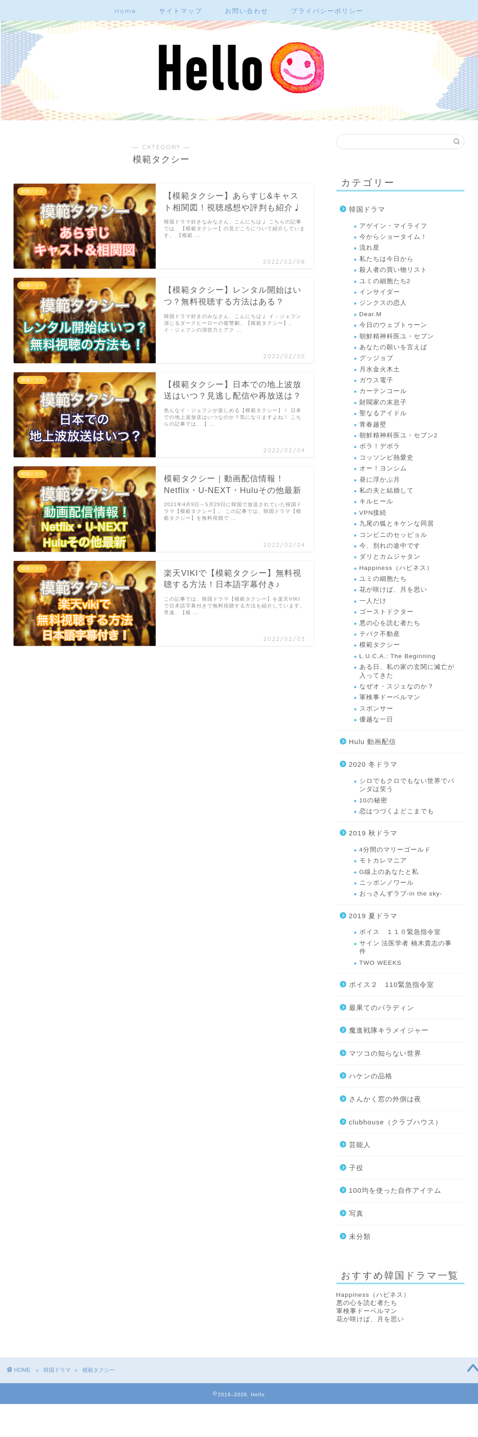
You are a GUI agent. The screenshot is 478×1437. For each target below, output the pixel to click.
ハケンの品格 (370, 1076)
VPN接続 (373, 512)
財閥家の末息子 (383, 402)
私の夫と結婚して (386, 490)
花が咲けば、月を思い (393, 589)
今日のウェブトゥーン (393, 325)
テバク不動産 (379, 634)
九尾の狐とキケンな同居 (396, 523)
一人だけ (373, 601)
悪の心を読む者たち (390, 623)
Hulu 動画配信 (372, 741)
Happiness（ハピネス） (396, 567)
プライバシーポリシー (327, 11)
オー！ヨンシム (383, 468)
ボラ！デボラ (379, 446)
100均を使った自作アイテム (395, 1190)
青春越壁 (373, 424)
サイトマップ (180, 11)
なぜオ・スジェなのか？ (396, 686)
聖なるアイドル (383, 413)
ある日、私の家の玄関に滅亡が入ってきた (406, 671)
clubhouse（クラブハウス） (395, 1122)
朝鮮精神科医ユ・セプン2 (398, 435)
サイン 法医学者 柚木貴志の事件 (405, 947)
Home (125, 11)
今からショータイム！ (393, 236)
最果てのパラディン (381, 1007)
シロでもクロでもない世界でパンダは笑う (406, 785)
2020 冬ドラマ (373, 764)
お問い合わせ (246, 11)
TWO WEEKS (380, 962)
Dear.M (370, 314)
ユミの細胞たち (383, 578)
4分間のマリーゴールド (395, 849)
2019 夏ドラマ (373, 916)
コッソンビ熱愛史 (386, 457)
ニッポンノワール (386, 882)
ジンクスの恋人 (383, 302)
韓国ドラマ (367, 209)
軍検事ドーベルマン (390, 697)
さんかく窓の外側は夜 (385, 1099)
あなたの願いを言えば (393, 347)
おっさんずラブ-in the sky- (400, 893)
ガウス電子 (376, 380)
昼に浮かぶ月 (379, 479)
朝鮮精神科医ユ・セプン (396, 336)
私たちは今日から (386, 259)
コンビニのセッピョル (393, 534)
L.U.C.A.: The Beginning (397, 656)
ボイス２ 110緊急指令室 (391, 984)
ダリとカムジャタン (390, 556)
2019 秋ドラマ (373, 833)
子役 (356, 1167)
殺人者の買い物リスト (393, 269)
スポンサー (376, 708)
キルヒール (376, 501)
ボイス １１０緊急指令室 (400, 932)
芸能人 (360, 1144)
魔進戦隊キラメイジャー (389, 1030)
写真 (356, 1213)
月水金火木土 (379, 369)
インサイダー (379, 292)
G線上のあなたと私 (389, 871)
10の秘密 (373, 800)
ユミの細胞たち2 (385, 281)
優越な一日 (376, 719)
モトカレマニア (383, 860)
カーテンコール (383, 391)
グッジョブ (376, 358)
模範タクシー (379, 644)
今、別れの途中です (390, 545)
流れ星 (369, 247)
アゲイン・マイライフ (393, 226)
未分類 (360, 1236)
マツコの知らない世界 (385, 1053)
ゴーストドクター (386, 611)
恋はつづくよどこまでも (396, 811)
